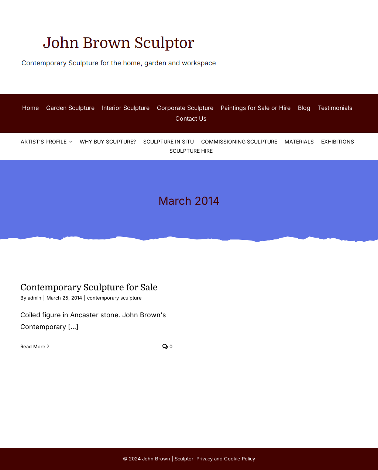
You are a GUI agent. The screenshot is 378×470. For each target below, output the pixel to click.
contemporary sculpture (114, 298)
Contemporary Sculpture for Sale (89, 288)
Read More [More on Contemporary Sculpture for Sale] (32, 346)
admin (34, 298)
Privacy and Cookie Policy (225, 459)
